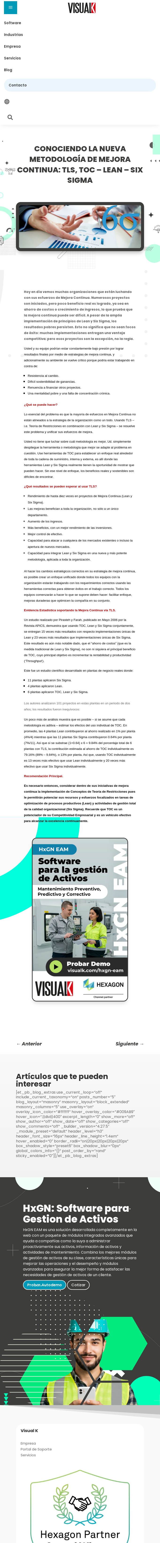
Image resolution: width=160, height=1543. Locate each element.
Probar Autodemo (44, 1285)
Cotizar (78, 1285)
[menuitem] (80, 23)
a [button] (11, 8)
